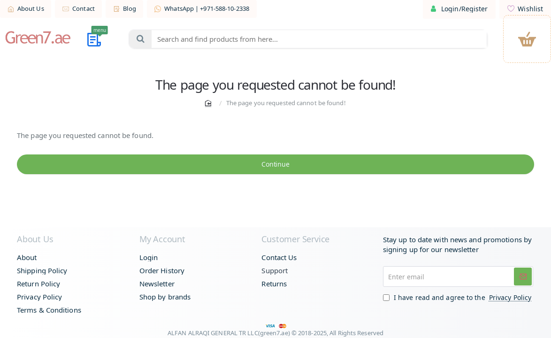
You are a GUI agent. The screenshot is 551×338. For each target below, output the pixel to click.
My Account (162, 239)
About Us (35, 239)
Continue (275, 165)
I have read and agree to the (458, 297)
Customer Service (295, 239)
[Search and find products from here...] (140, 39)
